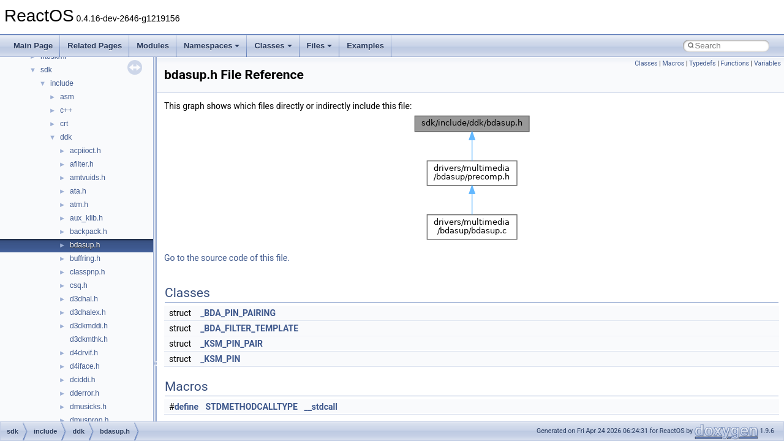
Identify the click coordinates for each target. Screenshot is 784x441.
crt (64, 123)
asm (67, 96)
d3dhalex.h (88, 312)
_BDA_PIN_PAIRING (238, 313)
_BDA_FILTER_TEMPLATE (249, 328)
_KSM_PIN (220, 359)
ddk (66, 137)
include (62, 83)
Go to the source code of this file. (227, 258)
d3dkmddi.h (89, 326)
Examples (365, 45)
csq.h (79, 285)
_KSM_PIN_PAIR (231, 344)
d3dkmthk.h (89, 339)
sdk (46, 70)
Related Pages (94, 45)
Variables (767, 63)
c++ (66, 110)
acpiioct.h (85, 150)
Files (320, 45)
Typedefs (702, 63)
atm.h (79, 204)
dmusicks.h (88, 406)
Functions (734, 63)
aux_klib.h (86, 218)
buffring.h (85, 258)
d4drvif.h (84, 353)
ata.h (78, 191)
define (186, 407)
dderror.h (84, 393)
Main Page (33, 45)
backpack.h (88, 231)
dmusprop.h (89, 420)
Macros (674, 63)
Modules (153, 45)
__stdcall (320, 407)
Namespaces (212, 45)
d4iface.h (85, 366)
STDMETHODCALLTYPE (252, 407)
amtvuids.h (87, 177)
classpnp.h (87, 272)
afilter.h (82, 164)
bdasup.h (85, 245)
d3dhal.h (84, 299)
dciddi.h (82, 379)
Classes (273, 45)
